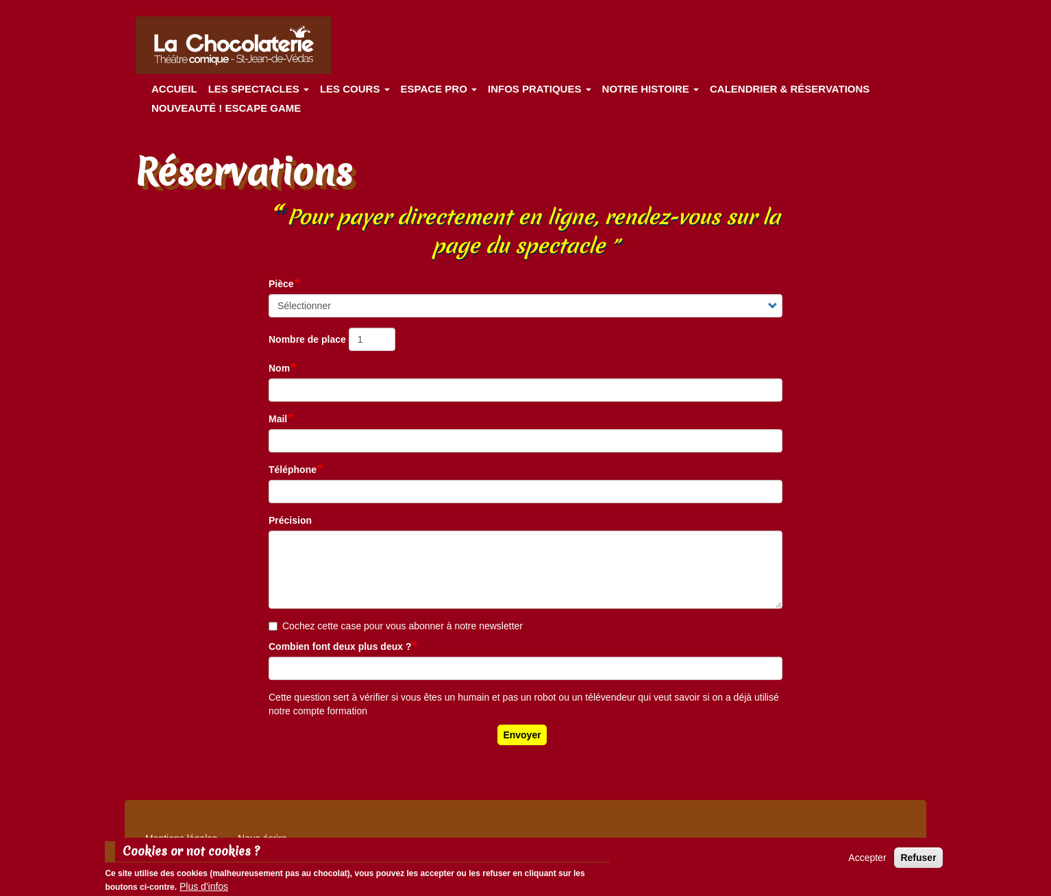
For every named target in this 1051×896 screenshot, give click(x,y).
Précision (290, 520)
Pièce (281, 283)
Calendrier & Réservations (789, 89)
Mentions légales (181, 838)
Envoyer (522, 734)
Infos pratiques (539, 89)
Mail (278, 418)
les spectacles (258, 89)
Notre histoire (650, 89)
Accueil (174, 89)
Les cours (355, 89)
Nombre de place (307, 339)
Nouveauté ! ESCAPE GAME (226, 108)
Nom (279, 368)
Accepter (867, 861)
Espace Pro (439, 89)
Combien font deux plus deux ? (340, 646)
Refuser (918, 861)
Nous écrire (262, 838)
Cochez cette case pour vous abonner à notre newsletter (396, 625)
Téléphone (293, 469)
